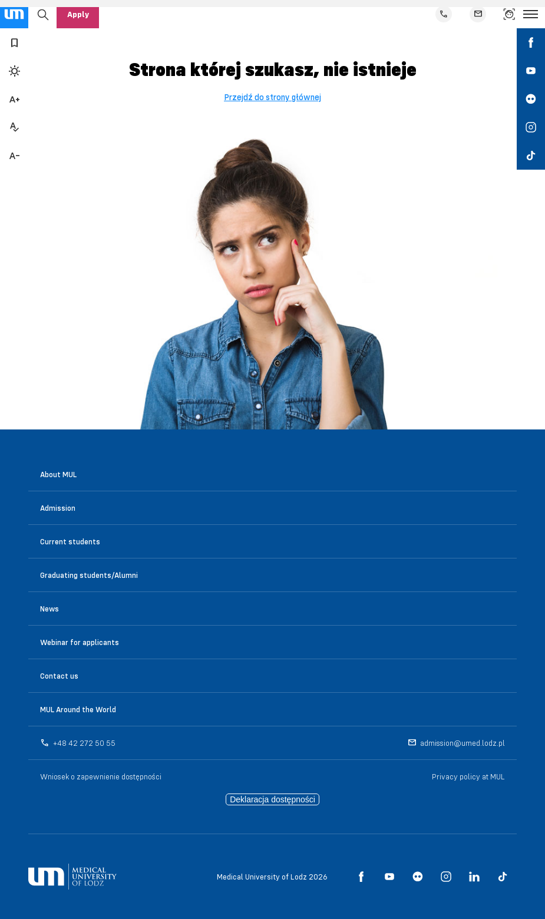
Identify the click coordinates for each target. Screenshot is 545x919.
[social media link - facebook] (531, 42)
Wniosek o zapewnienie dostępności (100, 776)
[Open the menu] (530, 14)
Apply (78, 14)
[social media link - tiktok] (531, 155)
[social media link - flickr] (531, 99)
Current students (70, 541)
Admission (57, 508)
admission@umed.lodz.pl (462, 743)
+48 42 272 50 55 (84, 743)
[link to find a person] (509, 14)
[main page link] (14, 14)
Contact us (59, 675)
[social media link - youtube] (531, 71)
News (49, 608)
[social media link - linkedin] (474, 876)
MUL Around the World (78, 709)
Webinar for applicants (79, 642)
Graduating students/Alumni (89, 575)
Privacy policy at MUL (468, 776)
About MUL (58, 474)
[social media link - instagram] (531, 127)
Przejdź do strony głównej (272, 97)
